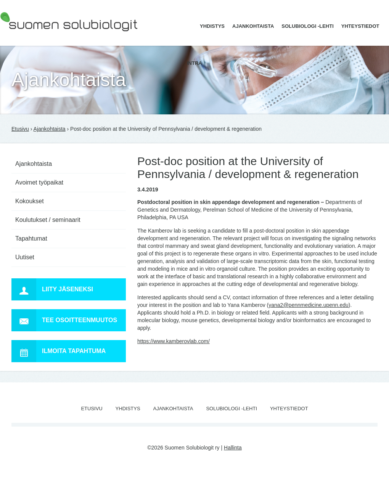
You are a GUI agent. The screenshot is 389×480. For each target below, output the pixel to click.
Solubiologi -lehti (307, 26)
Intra (194, 63)
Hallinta (233, 448)
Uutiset (24, 257)
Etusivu (20, 129)
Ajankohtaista (253, 26)
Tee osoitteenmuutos (64, 320)
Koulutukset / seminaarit (47, 220)
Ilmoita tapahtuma (58, 351)
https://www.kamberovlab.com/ (173, 341)
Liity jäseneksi (52, 289)
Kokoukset (29, 201)
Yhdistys (212, 26)
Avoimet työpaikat (39, 182)
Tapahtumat (31, 238)
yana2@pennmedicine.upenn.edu (308, 305)
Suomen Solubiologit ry (27, 36)
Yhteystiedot (360, 26)
